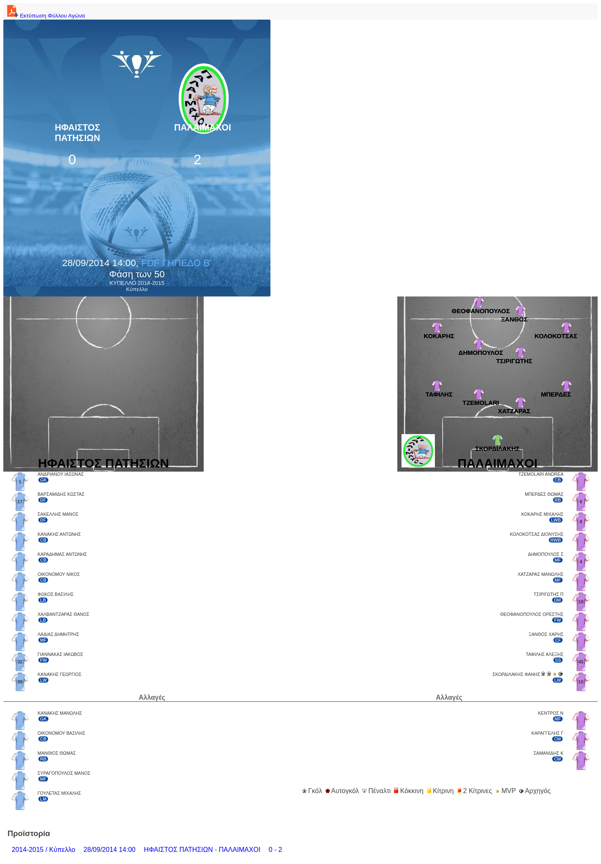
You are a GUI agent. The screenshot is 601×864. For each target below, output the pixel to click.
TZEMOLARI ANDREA (540, 474)
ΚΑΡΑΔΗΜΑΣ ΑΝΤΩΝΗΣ (62, 554)
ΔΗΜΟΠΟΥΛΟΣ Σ (545, 554)
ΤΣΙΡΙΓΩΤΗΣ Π (548, 594)
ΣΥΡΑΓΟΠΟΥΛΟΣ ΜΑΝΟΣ (64, 773)
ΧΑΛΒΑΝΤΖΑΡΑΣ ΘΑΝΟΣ (63, 614)
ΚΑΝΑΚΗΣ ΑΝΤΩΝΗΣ (59, 534)
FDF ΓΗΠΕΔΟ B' (176, 262)
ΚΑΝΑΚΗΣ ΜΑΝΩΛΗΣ (60, 713)
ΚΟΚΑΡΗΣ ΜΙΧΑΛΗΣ (542, 514)
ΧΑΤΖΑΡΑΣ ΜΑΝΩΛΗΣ (540, 574)
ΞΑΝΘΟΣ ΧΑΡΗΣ (546, 634)
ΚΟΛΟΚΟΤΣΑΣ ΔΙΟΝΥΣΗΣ (536, 534)
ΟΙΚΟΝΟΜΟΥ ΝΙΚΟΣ (59, 574)
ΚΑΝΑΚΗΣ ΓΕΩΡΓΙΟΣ (59, 674)
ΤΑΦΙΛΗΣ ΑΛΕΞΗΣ (544, 654)
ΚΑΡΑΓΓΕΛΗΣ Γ (547, 733)
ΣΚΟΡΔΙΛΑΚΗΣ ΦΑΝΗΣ (516, 674)
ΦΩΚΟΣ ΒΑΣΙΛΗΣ (55, 594)
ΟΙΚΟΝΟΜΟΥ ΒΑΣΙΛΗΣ (61, 733)
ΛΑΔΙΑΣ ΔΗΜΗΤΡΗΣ (58, 634)
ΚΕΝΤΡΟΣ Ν (550, 713)
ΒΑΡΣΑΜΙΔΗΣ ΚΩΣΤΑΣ (61, 494)
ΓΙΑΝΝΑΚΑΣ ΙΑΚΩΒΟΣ (60, 654)
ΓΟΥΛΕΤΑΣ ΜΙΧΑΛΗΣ (59, 793)
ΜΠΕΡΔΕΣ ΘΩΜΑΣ (544, 494)
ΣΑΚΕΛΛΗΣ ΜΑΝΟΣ (58, 514)
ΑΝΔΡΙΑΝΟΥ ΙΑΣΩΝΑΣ (61, 474)
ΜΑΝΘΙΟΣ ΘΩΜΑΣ (57, 753)
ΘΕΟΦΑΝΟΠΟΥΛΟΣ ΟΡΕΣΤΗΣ (531, 614)
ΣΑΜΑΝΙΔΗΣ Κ (548, 753)
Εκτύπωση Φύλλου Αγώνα (45, 16)
